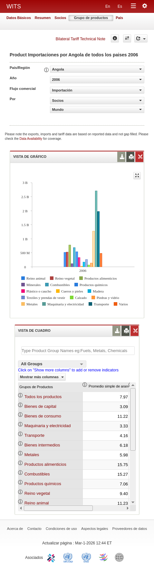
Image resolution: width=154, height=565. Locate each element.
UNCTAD (69, 557)
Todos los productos (43, 396)
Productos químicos (42, 483)
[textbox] (78, 350)
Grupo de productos (91, 18)
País (119, 18)
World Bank (120, 557)
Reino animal (36, 503)
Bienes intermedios (42, 445)
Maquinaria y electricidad (47, 425)
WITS (13, 6)
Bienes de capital (40, 406)
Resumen (43, 18)
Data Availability (31, 138)
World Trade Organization (103, 557)
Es (120, 6)
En (107, 6)
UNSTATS (86, 557)
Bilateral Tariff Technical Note (80, 39)
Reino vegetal (37, 493)
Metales (31, 454)
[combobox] (52, 364)
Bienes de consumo (42, 416)
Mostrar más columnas (42, 377)
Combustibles (37, 474)
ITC (52, 557)
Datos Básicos (18, 18)
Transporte (34, 435)
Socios (60, 18)
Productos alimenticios (45, 464)
